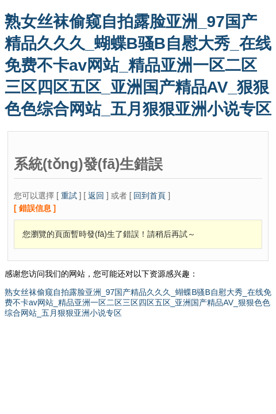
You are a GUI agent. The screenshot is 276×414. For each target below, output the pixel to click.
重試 (69, 195)
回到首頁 (149, 195)
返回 (96, 195)
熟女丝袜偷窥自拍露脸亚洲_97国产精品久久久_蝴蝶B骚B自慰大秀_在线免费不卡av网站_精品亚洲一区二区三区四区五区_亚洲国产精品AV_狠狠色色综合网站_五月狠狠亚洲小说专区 (138, 65)
